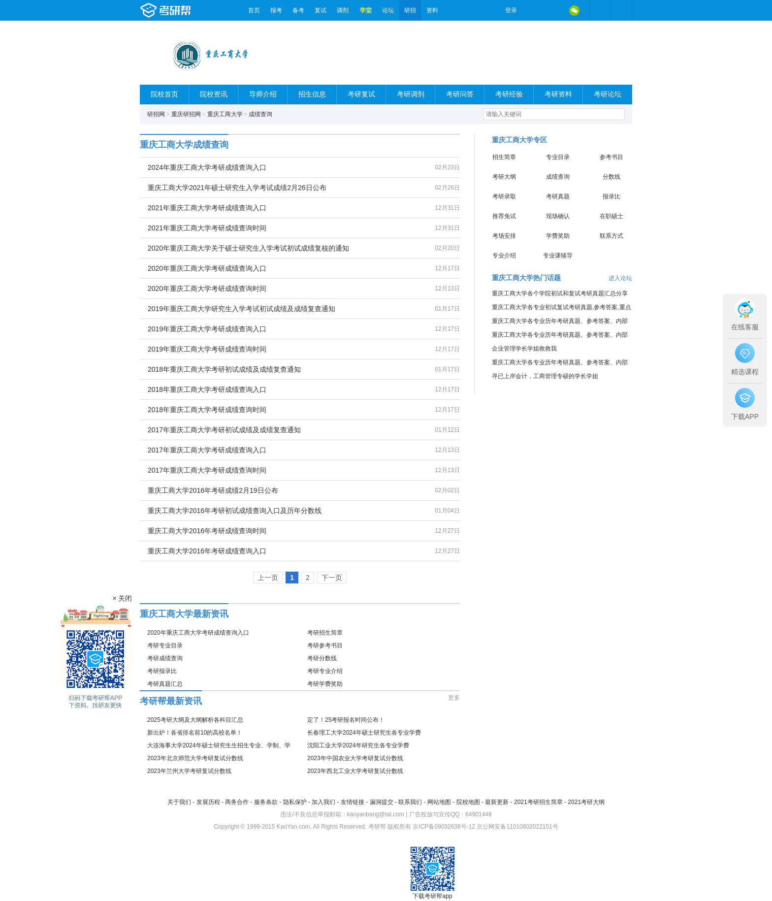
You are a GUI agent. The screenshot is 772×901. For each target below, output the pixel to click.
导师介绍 (263, 94)
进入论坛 (620, 278)
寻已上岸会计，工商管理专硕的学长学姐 (545, 376)
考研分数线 (322, 658)
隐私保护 (295, 802)
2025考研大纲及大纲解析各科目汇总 (195, 719)
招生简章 (504, 157)
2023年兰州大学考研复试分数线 (189, 771)
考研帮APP (621, 10)
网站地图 (439, 802)
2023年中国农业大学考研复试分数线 (355, 758)
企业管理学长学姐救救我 (524, 348)
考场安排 (504, 235)
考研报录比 (162, 671)
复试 (320, 10)
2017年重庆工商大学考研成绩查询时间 (207, 470)
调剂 (343, 10)
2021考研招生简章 (538, 802)
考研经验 (509, 94)
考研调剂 (410, 94)
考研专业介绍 (325, 671)
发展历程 (208, 802)
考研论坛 (607, 94)
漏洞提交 (381, 802)
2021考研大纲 (586, 802)
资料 (432, 10)
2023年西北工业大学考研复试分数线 (355, 771)
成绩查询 (260, 114)
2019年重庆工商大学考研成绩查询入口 (207, 329)
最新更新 (497, 802)
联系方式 (611, 235)
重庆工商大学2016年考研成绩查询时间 (207, 531)
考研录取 (504, 196)
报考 (276, 10)
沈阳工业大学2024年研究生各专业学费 (358, 745)
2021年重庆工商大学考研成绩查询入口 (207, 208)
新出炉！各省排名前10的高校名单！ (194, 732)
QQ (553, 10)
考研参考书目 (325, 645)
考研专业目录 (165, 645)
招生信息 (312, 94)
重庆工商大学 (225, 114)
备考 (298, 10)
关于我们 (179, 802)
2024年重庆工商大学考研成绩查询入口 (207, 167)
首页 (254, 10)
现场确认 (558, 216)
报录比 (611, 196)
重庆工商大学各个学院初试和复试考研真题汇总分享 (560, 293)
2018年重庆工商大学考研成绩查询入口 (207, 389)
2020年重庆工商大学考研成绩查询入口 (207, 268)
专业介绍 (504, 255)
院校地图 (468, 802)
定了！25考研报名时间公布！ (346, 719)
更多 (454, 697)
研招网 (156, 114)
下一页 (332, 577)
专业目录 (558, 157)
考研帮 (191, 10)
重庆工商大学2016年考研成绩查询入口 (207, 551)
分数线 (611, 176)
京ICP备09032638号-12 (444, 826)
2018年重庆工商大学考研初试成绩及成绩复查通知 (224, 369)
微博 (532, 10)
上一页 (267, 577)
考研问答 (460, 94)
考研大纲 (504, 176)
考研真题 (558, 196)
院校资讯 (213, 94)
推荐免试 (504, 216)
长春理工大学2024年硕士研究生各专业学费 (364, 732)
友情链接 (352, 802)
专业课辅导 (558, 255)
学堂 (366, 10)
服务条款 (266, 802)
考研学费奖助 (325, 683)
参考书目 (611, 157)
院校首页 (164, 94)
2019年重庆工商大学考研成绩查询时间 (207, 349)
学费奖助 (558, 235)
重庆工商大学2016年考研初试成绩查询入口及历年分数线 (235, 511)
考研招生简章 (325, 632)
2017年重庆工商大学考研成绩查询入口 (207, 450)
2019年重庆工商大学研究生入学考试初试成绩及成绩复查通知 (241, 309)
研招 (410, 10)
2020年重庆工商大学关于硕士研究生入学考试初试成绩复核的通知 (248, 248)
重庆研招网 (186, 114)
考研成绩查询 (165, 658)
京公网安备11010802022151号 (517, 826)
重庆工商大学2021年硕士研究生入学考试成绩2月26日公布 (237, 188)
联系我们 (410, 802)
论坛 (388, 10)
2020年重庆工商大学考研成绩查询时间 (207, 288)
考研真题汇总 (165, 683)
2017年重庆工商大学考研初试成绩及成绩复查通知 (224, 430)
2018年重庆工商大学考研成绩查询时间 (207, 410)
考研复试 (361, 94)
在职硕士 (611, 216)
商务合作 (237, 802)
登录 (511, 10)
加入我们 (323, 802)
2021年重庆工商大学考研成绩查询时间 (207, 228)
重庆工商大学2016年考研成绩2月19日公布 (213, 490)
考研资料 (558, 94)
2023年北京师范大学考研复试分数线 (195, 758)
